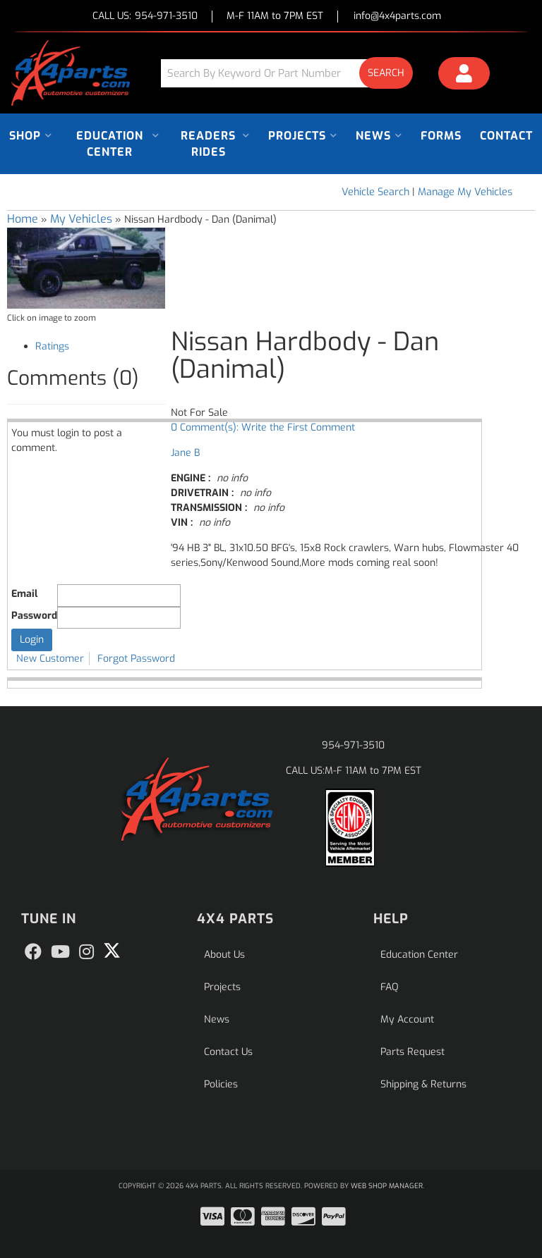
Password (34, 615)
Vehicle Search (375, 192)
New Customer (50, 658)
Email (24, 593)
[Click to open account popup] (464, 75)
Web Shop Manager (387, 1185)
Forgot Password (136, 658)
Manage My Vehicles (465, 192)
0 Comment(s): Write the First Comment (263, 427)
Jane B (185, 453)
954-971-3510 (353, 745)
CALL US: (145, 17)
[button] (292, 73)
